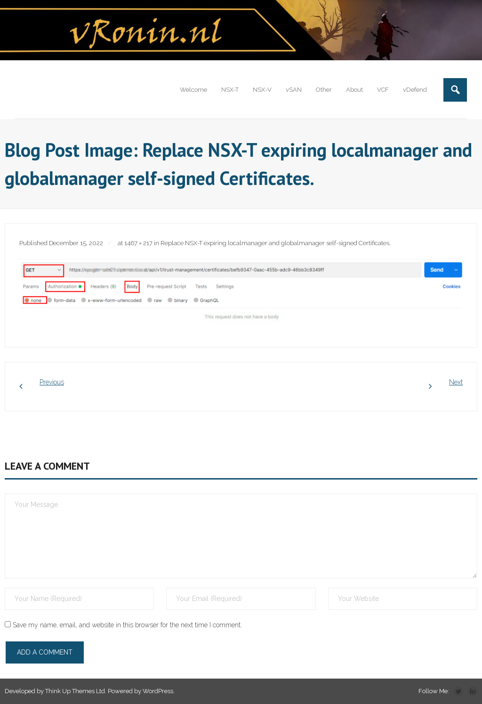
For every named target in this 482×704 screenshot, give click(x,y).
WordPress (158, 691)
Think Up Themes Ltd (75, 691)
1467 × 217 (138, 243)
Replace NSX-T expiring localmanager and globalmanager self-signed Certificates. (276, 243)
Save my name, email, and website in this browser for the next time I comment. (127, 625)
